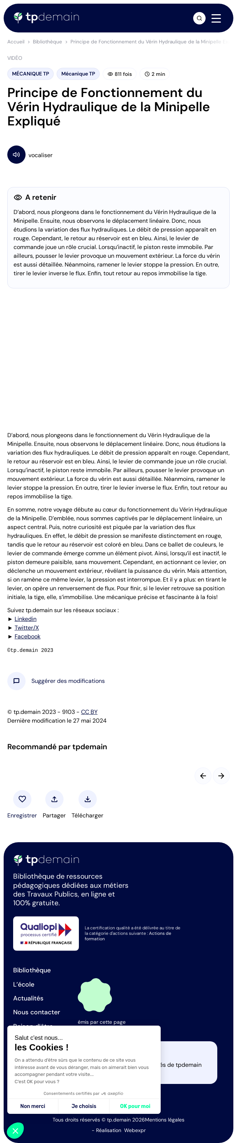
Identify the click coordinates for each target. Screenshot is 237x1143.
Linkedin (26, 619)
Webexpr (135, 1130)
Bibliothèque (47, 42)
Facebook (28, 636)
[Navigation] (216, 18)
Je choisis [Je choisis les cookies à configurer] (84, 1106)
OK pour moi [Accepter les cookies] (135, 1106)
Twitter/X (27, 627)
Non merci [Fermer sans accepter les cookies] (32, 1106)
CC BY (89, 712)
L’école (23, 984)
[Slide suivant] (221, 775)
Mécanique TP (78, 73)
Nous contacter (36, 1012)
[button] (68, 681)
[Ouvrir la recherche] (199, 18)
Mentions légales (164, 1119)
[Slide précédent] (203, 775)
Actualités (28, 998)
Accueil (15, 42)
